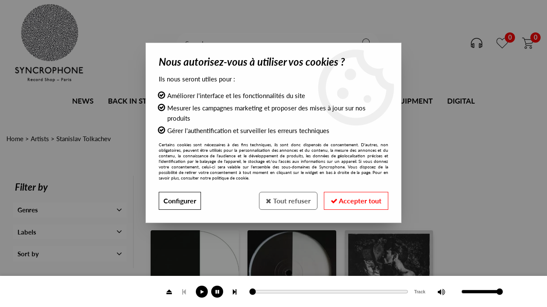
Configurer (179, 201)
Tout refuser (288, 201)
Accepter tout (356, 201)
